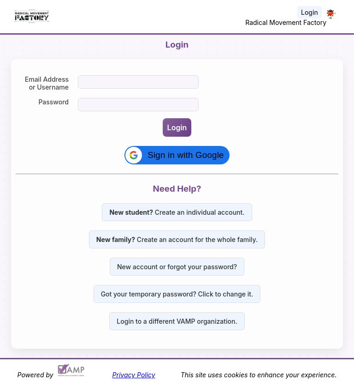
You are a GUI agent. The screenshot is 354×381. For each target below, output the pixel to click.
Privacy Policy (133, 375)
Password (53, 102)
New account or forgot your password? (177, 267)
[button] (177, 155)
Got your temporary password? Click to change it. (177, 294)
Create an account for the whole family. (177, 239)
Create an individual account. (176, 212)
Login (309, 12)
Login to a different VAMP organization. (177, 321)
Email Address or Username (47, 83)
